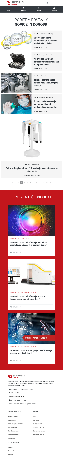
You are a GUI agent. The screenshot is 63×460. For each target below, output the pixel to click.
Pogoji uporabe (12, 427)
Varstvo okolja (12, 420)
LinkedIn (10, 447)
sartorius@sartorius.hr (17, 396)
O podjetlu (36, 420)
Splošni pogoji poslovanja (15, 424)
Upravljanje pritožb (13, 434)
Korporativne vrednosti (39, 431)
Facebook (11, 451)
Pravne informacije (38, 434)
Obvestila (54, 9)
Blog (8, 9)
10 (43, 182)
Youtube (10, 454)
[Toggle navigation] (53, 3)
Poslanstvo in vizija (38, 427)
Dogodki (38, 9)
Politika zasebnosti (13, 431)
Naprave (23, 9)
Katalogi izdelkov (13, 416)
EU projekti (11, 438)
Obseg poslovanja (38, 424)
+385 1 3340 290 (15, 393)
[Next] (50, 182)
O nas (34, 416)
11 (47, 182)
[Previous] (12, 182)
